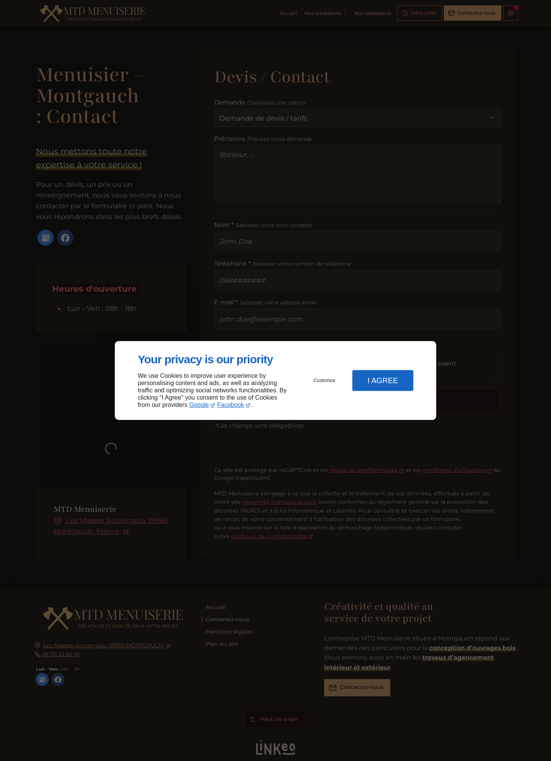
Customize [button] (325, 380)
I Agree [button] (382, 380)
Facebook (230, 405)
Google (199, 405)
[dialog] (275, 380)
